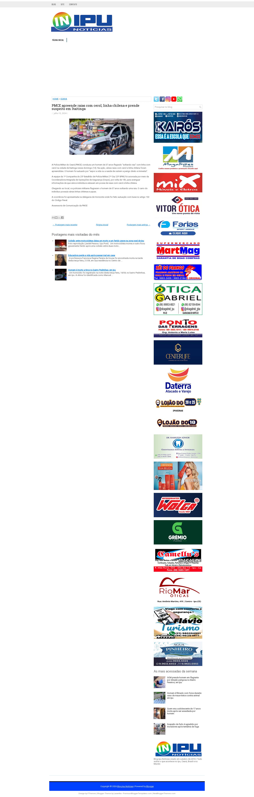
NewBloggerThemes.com (164, 793)
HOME (55, 99)
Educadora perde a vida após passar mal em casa (91, 255)
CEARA (63, 99)
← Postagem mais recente (65, 224)
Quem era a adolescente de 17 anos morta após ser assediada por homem (184, 711)
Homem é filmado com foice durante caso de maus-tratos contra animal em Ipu (184, 695)
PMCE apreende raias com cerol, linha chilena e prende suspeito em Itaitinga (95, 107)
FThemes (92, 793)
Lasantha (117, 793)
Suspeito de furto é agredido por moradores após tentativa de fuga (183, 725)
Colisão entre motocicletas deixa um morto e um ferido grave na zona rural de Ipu (106, 241)
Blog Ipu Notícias (125, 786)
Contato (73, 4)
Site (62, 4)
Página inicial (58, 40)
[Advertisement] (127, 69)
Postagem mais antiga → (138, 224)
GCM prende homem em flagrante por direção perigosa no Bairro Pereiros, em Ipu (183, 680)
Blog (54, 4)
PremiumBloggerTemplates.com (137, 793)
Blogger (150, 786)
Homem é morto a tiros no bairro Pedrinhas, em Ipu (92, 270)
